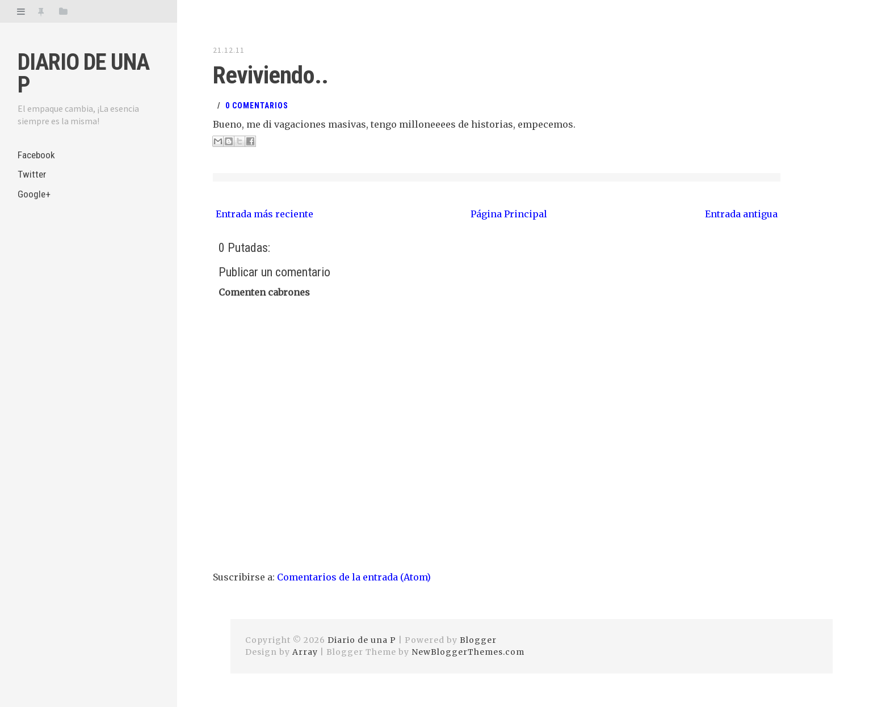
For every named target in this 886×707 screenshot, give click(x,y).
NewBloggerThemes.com (467, 650)
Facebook (37, 155)
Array (305, 650)
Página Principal (509, 212)
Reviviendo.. (266, 74)
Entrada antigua (741, 212)
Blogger (478, 638)
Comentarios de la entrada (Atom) (354, 575)
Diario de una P (83, 73)
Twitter (32, 176)
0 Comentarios (256, 103)
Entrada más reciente (264, 212)
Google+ (34, 197)
